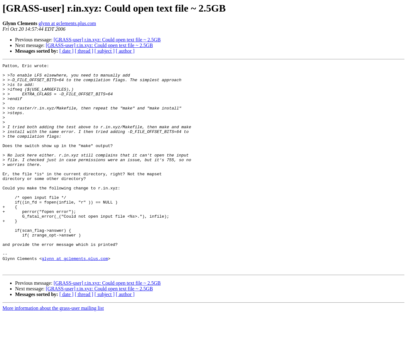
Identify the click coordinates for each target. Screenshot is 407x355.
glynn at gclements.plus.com (67, 23)
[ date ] (66, 51)
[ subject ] (105, 51)
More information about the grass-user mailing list (53, 349)
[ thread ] (84, 51)
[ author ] (125, 51)
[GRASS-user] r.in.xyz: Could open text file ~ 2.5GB (107, 39)
